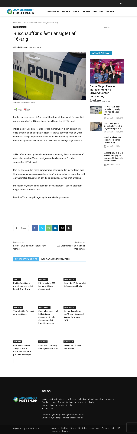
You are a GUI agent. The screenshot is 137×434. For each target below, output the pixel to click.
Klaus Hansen (96, 100)
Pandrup (22, 27)
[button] (121, 3)
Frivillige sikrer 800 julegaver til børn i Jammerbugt (46, 286)
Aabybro (18, 342)
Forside (16, 22)
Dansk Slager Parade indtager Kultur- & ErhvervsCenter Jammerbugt (102, 91)
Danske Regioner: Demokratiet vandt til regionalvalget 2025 (113, 126)
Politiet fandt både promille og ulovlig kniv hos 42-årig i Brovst (23, 286)
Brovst (17, 279)
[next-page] (20, 361)
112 (23, 22)
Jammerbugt (69, 279)
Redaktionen (21, 47)
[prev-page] (15, 361)
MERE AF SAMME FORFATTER (55, 259)
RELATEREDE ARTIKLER (26, 259)
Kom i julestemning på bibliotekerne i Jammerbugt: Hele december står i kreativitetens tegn (48, 317)
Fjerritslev (68, 342)
